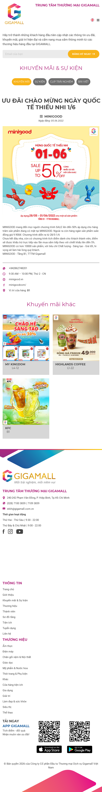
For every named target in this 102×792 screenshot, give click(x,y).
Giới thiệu (8, 594)
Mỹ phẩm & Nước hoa (15, 668)
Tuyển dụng (9, 628)
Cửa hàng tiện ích (13, 684)
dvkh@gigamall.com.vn (20, 508)
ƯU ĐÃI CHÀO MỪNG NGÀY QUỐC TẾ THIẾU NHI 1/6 (51, 104)
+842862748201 (18, 268)
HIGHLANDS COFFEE (70, 364)
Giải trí (6, 696)
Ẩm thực (8, 646)
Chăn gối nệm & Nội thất (17, 657)
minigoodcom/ (17, 284)
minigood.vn (16, 279)
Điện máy (8, 651)
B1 (28, 290)
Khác (5, 679)
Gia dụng (8, 690)
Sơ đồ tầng (9, 617)
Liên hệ (7, 633)
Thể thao (8, 712)
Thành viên (9, 611)
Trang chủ (8, 589)
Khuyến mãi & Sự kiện (51, 68)
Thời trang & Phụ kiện (15, 673)
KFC (8, 428)
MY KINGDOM (15, 364)
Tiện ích (7, 622)
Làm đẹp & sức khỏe (14, 701)
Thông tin (12, 583)
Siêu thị (7, 707)
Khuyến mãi (22, 81)
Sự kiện (40, 81)
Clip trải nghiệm (61, 81)
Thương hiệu (10, 606)
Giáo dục (8, 662)
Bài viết (83, 81)
